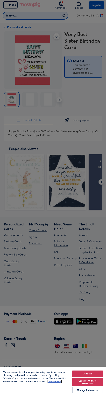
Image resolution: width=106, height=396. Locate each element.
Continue (87, 373)
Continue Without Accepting (87, 382)
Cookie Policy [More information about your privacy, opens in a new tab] (54, 381)
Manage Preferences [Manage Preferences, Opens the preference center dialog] (87, 390)
